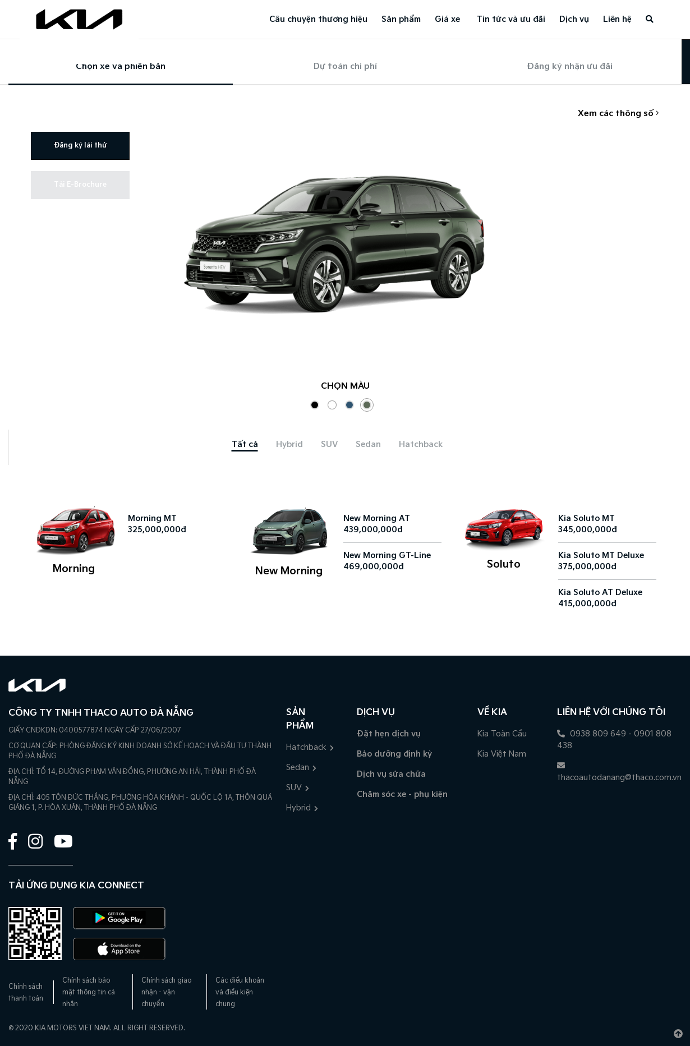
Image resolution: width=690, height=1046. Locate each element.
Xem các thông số (618, 113)
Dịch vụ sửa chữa (391, 774)
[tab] (245, 444)
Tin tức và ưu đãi (511, 19)
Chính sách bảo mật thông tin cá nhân (88, 992)
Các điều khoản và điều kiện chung (239, 992)
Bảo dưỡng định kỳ (394, 754)
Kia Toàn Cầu (502, 734)
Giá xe (447, 19)
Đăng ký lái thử (80, 145)
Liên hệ (617, 19)
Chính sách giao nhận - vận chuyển (166, 992)
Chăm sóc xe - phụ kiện (402, 794)
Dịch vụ (574, 19)
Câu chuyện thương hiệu (318, 19)
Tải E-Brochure (80, 185)
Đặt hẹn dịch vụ (389, 734)
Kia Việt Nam (501, 754)
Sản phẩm (401, 19)
